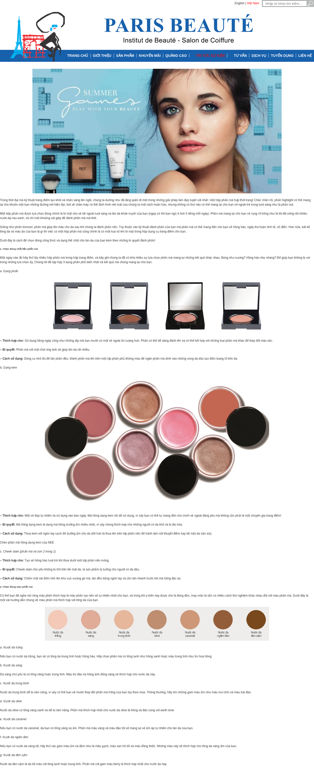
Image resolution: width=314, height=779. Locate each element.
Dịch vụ (258, 56)
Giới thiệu (102, 56)
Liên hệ (305, 56)
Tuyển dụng (282, 56)
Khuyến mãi (149, 56)
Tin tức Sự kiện (210, 56)
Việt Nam (253, 3)
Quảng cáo (176, 56)
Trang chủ (77, 56)
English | (240, 3)
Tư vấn (240, 56)
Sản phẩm (125, 56)
